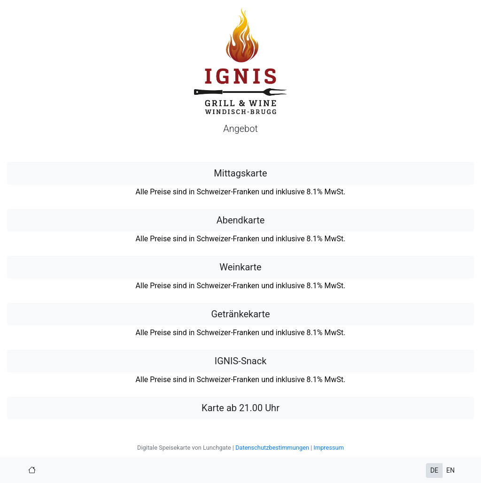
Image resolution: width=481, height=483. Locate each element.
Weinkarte (240, 267)
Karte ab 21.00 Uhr (240, 408)
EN (450, 470)
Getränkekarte (240, 314)
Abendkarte (241, 220)
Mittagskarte (240, 173)
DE (434, 470)
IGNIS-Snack (241, 361)
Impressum (328, 447)
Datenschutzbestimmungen (272, 447)
